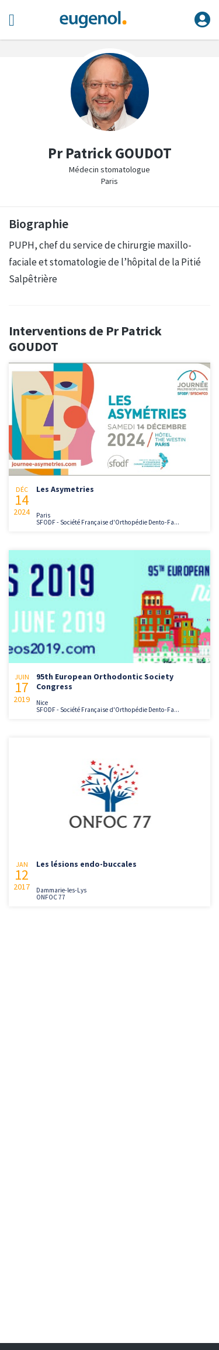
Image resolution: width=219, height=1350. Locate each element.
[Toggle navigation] (12, 20)
